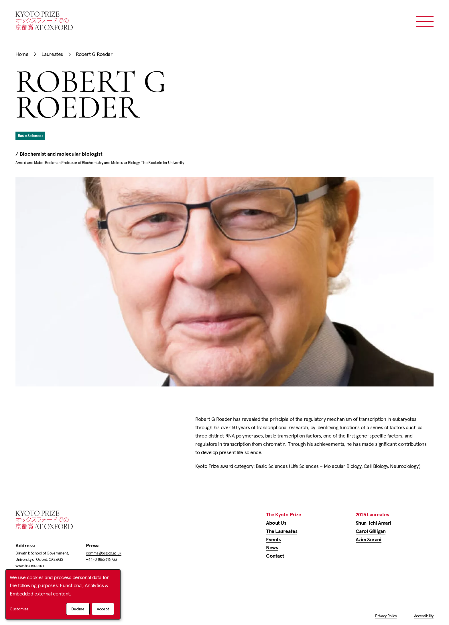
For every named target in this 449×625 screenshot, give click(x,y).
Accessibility (424, 615)
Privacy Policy (386, 615)
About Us (276, 522)
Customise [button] (19, 609)
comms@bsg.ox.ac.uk (103, 553)
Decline (77, 609)
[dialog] (63, 594)
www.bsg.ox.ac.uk (29, 565)
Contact (275, 555)
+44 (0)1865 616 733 (101, 559)
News (272, 547)
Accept (103, 609)
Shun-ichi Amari (373, 522)
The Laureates (281, 531)
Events (273, 539)
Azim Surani (368, 539)
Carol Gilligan (371, 531)
